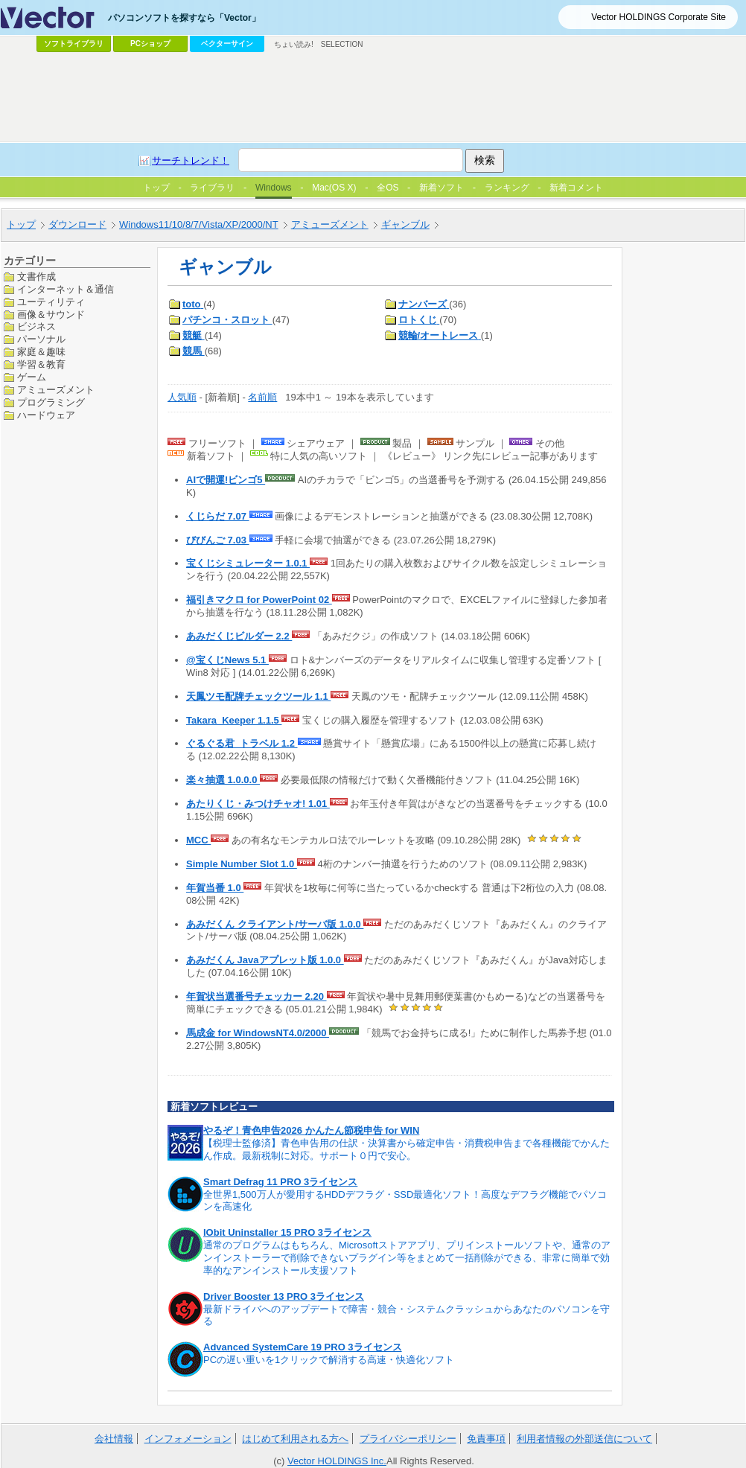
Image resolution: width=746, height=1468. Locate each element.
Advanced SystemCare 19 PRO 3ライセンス (302, 1347)
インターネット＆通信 (65, 289)
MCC (198, 840)
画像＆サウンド (51, 314)
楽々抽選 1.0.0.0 (223, 779)
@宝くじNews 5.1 (227, 660)
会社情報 (114, 1438)
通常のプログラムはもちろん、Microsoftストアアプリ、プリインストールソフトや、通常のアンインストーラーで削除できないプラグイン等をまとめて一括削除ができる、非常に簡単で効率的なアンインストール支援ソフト (406, 1257)
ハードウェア (46, 415)
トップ (21, 224)
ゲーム (31, 377)
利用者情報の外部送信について (584, 1438)
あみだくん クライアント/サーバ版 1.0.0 (274, 924)
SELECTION (342, 44)
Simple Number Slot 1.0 (241, 863)
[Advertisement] (373, 97)
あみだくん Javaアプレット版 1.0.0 (265, 960)
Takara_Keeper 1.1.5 (233, 720)
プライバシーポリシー (408, 1438)
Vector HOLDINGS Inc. (336, 1461)
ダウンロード (77, 224)
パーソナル (41, 339)
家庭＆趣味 (41, 351)
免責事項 (486, 1438)
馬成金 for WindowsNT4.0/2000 (257, 1032)
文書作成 (36, 276)
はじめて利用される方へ (295, 1438)
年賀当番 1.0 (214, 887)
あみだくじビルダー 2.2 (239, 636)
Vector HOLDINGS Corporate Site (658, 17)
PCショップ (150, 43)
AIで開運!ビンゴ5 (225, 479)
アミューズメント (330, 224)
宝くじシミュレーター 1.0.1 (248, 563)
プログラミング (51, 402)
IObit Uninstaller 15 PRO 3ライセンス (287, 1232)
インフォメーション (188, 1438)
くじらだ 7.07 (217, 516)
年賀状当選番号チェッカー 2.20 (256, 996)
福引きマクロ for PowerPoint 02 (259, 599)
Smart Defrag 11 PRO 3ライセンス (280, 1181)
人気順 (182, 397)
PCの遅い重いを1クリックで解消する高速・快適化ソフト (328, 1359)
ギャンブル (405, 224)
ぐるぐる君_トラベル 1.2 (242, 743)
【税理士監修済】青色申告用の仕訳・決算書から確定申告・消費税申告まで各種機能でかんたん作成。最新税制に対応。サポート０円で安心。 (406, 1149)
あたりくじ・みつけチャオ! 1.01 (258, 803)
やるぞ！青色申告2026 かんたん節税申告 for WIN (311, 1130)
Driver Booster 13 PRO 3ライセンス (283, 1296)
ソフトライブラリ (73, 43)
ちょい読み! (293, 44)
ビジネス (36, 326)
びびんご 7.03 (217, 540)
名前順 (262, 397)
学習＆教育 (41, 364)
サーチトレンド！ (190, 160)
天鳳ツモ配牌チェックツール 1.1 (258, 696)
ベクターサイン (227, 43)
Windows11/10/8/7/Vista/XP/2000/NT (198, 224)
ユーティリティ (51, 301)
